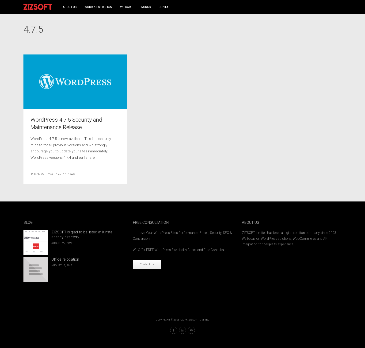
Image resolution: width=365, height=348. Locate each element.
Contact (165, 7)
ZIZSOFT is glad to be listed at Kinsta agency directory (81, 234)
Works (146, 7)
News (71, 173)
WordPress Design (98, 7)
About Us (69, 7)
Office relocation (65, 259)
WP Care (126, 7)
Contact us (147, 264)
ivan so (39, 173)
